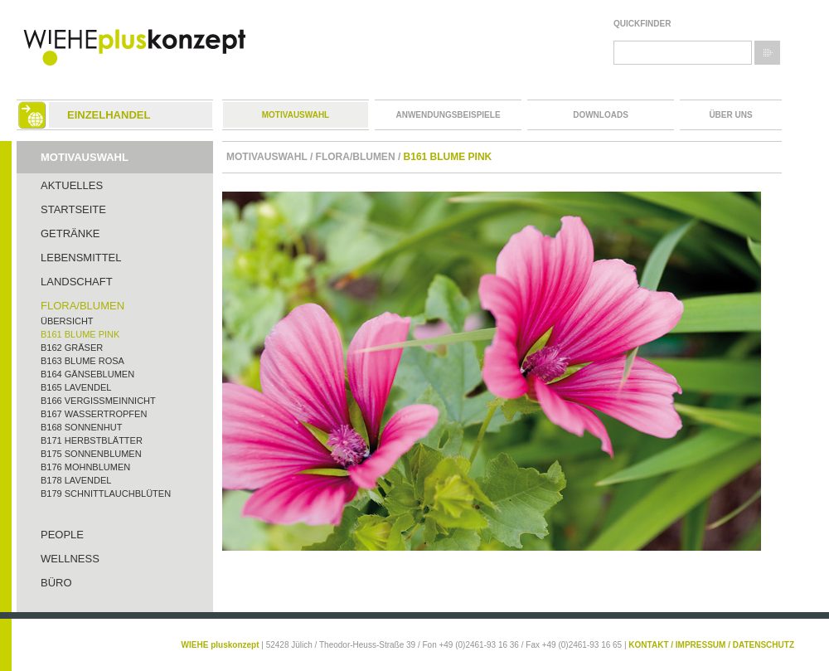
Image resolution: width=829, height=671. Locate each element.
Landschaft (77, 281)
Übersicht (67, 321)
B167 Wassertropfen (94, 414)
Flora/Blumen (82, 305)
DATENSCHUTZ (763, 644)
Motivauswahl (295, 114)
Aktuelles (72, 185)
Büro (56, 582)
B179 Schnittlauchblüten (106, 493)
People (62, 534)
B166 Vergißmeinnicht (98, 401)
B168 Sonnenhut (81, 427)
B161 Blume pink (80, 334)
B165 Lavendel (76, 387)
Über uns (730, 114)
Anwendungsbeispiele (447, 114)
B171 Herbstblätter (92, 440)
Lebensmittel (81, 257)
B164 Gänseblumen (87, 374)
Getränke (70, 233)
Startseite (73, 209)
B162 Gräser (72, 348)
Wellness (70, 558)
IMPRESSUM (701, 644)
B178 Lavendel (76, 480)
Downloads (600, 114)
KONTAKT (648, 644)
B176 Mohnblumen (85, 467)
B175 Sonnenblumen (91, 454)
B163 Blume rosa (82, 361)
